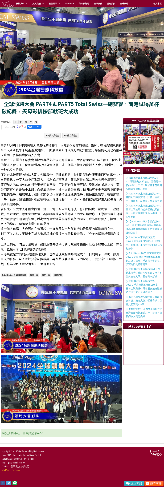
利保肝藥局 (83, 3)
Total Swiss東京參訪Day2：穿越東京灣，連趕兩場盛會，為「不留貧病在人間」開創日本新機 (144, 273)
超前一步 (34, 275)
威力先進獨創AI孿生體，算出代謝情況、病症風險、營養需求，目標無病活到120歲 (144, 301)
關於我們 (20, 3)
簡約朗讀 (54, 135)
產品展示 (53, 3)
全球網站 (124, 3)
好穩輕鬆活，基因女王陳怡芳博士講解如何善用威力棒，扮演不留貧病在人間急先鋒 (144, 313)
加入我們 (36, 3)
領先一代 (46, 275)
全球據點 (98, 3)
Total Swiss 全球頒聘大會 (14, 275)
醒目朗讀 (71, 135)
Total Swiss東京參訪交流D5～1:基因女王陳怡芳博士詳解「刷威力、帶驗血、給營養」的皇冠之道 (144, 197)
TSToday (69, 3)
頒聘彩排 (58, 275)
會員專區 (157, 3)
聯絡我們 (111, 3)
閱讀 (34, 126)
